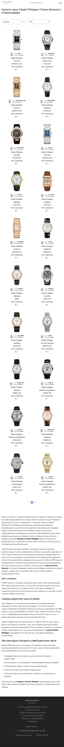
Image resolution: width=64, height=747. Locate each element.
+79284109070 (36, 3)
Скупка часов (33, 710)
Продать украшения (34, 719)
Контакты (34, 721)
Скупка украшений (33, 716)
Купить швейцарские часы (33, 707)
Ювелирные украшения (33, 713)
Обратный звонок (22, 735)
